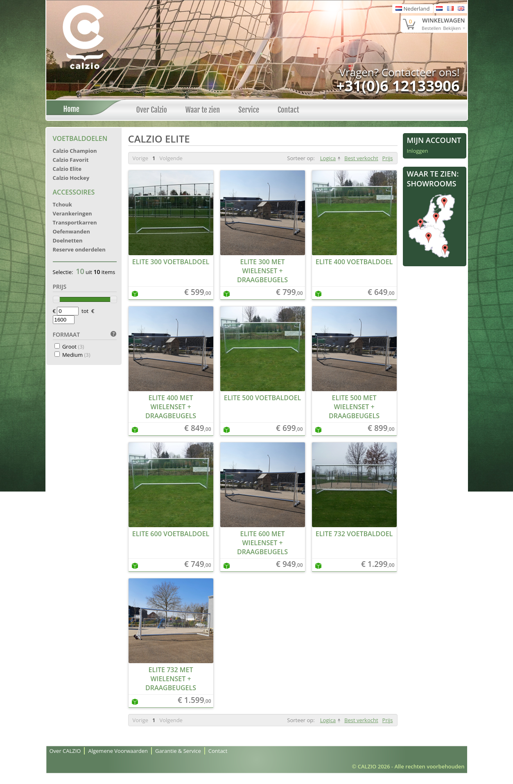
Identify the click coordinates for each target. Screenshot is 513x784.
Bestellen (431, 28)
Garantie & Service (178, 751)
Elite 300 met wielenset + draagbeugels (262, 270)
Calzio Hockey (71, 177)
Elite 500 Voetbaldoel (262, 397)
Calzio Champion (75, 150)
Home (69, 108)
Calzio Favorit (71, 159)
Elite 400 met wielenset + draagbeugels (170, 406)
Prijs (387, 158)
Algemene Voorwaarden (118, 751)
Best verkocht (361, 158)
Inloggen (417, 150)
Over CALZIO (65, 751)
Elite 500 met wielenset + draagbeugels (354, 406)
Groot (73, 346)
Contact (288, 109)
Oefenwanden (71, 231)
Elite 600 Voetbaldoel (171, 533)
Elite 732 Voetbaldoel (354, 533)
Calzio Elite (67, 168)
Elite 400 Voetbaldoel (354, 261)
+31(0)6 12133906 (397, 86)
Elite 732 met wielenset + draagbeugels (170, 678)
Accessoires (74, 192)
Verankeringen (72, 213)
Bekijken (452, 28)
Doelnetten (68, 240)
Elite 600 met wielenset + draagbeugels (262, 542)
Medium (76, 354)
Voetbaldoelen (80, 138)
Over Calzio (151, 109)
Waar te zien (202, 109)
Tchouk (62, 204)
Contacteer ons (419, 72)
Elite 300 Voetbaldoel (171, 261)
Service (248, 109)
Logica (328, 158)
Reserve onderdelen (79, 249)
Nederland (412, 8)
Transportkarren (75, 222)
